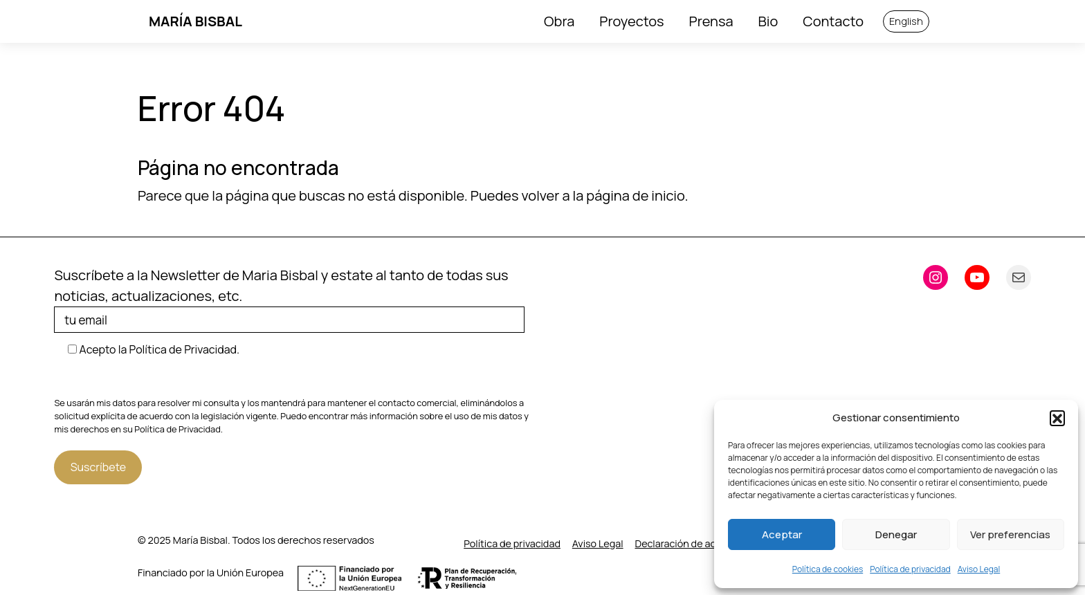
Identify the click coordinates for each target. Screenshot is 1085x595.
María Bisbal (195, 21)
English (906, 21)
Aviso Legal (979, 569)
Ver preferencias (1010, 534)
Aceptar (782, 534)
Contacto (833, 21)
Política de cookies (827, 569)
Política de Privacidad (177, 429)
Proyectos (631, 21)
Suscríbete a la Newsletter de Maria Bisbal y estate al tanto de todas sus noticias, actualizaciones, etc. (294, 299)
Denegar (896, 534)
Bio (768, 21)
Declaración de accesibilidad (700, 543)
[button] (1057, 418)
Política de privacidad (910, 569)
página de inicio (635, 195)
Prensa (711, 21)
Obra (559, 21)
